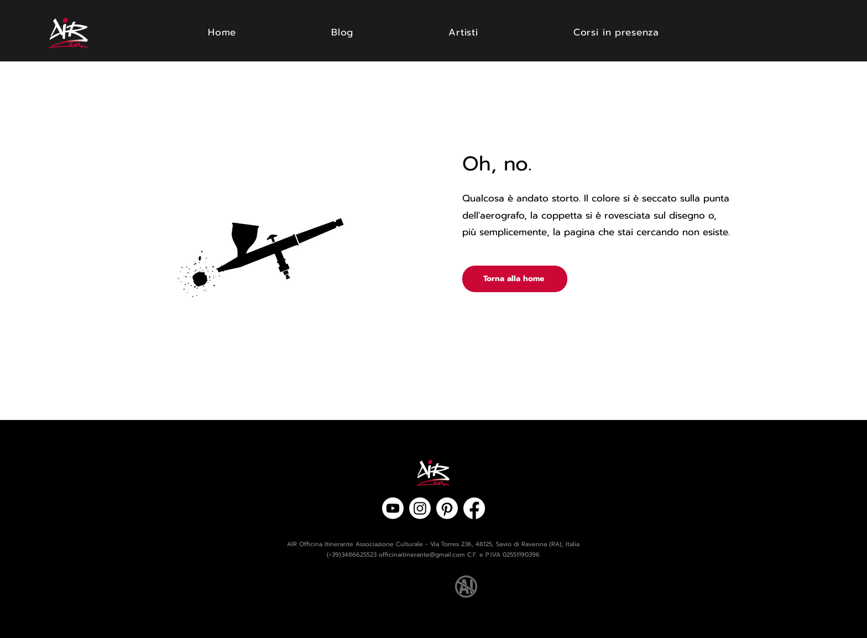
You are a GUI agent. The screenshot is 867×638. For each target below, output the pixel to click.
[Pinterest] (447, 508)
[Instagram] (420, 508)
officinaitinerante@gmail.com (422, 554)
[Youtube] (393, 508)
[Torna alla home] (514, 279)
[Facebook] (474, 508)
